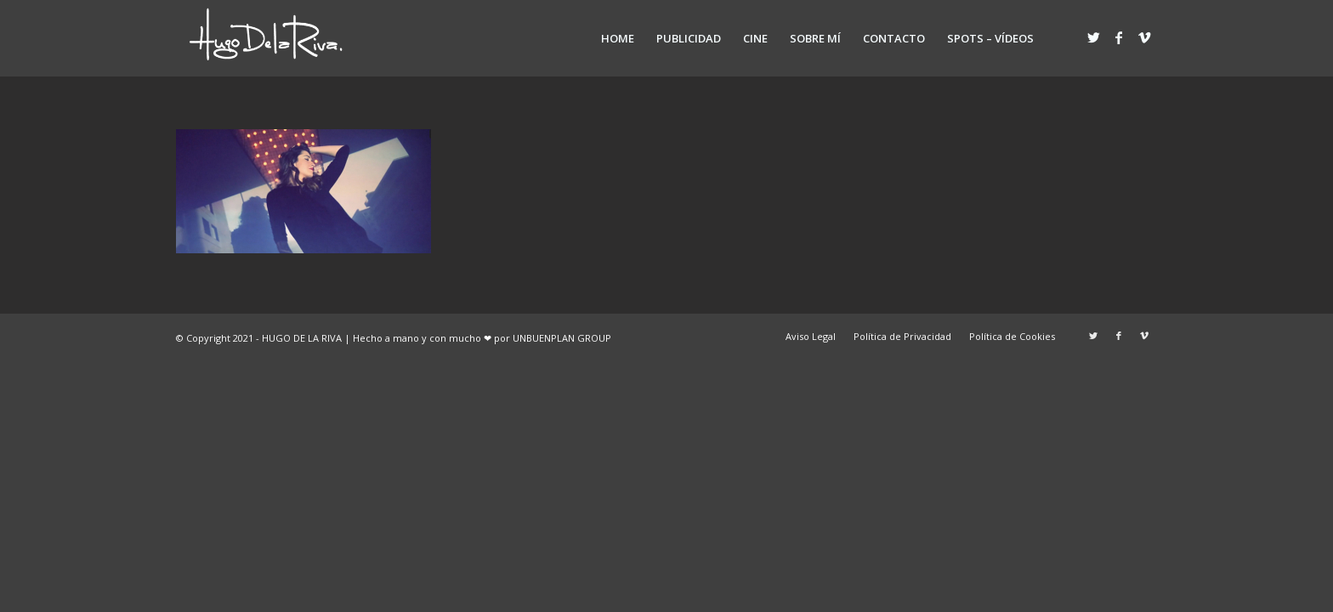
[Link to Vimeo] (1144, 37)
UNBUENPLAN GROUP (562, 338)
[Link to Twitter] (1093, 37)
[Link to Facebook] (1119, 37)
